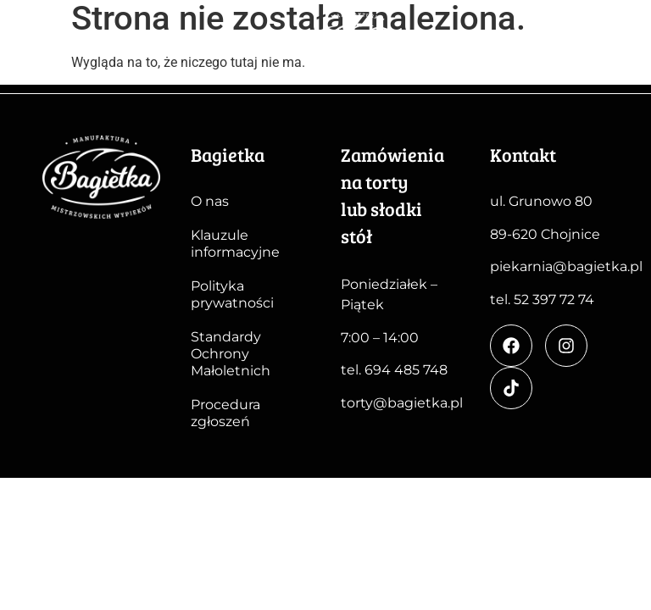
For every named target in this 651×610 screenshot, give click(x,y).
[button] (619, 51)
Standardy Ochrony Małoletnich (230, 354)
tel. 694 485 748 (394, 370)
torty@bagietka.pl (402, 403)
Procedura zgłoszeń (225, 413)
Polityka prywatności (232, 294)
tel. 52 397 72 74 (542, 299)
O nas (210, 201)
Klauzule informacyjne (235, 243)
